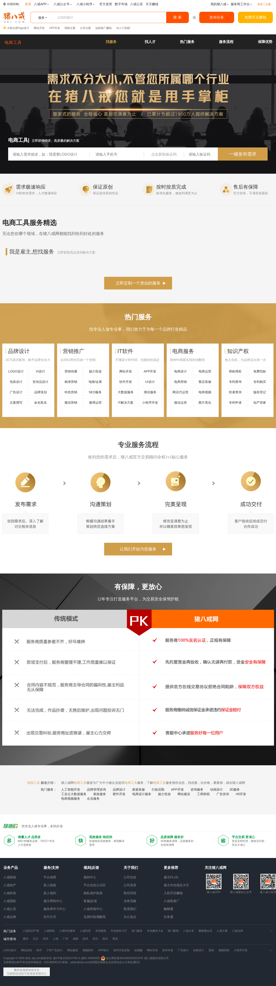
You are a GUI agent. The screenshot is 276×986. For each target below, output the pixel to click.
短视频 (138, 950)
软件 (39, 950)
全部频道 (100, 930)
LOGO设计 (16, 371)
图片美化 (205, 402)
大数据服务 (126, 392)
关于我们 (131, 868)
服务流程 (226, 42)
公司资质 (130, 885)
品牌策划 (40, 392)
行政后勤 (158, 789)
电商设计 (180, 371)
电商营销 (180, 382)
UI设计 (150, 382)
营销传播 (71, 371)
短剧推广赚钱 (103, 28)
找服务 (111, 42)
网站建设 (184, 794)
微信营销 (71, 402)
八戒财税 (9, 877)
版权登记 (259, 392)
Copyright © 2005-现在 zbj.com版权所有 (27, 958)
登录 (260, 4)
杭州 (85, 938)
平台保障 (49, 877)
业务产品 (10, 868)
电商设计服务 (141, 794)
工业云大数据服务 (73, 794)
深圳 (45, 938)
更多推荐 (171, 868)
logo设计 (24, 28)
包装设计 (16, 382)
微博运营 (95, 402)
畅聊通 (168, 909)
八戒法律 (9, 917)
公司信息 (130, 877)
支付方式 (49, 917)
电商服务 (183, 351)
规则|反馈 (91, 868)
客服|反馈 (90, 901)
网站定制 (26, 950)
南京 (105, 938)
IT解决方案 (125, 402)
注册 (268, 4)
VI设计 (40, 371)
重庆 (25, 938)
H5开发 (241, 794)
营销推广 (73, 351)
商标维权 (235, 371)
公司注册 (85, 28)
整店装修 (205, 382)
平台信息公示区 (95, 885)
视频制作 (88, 950)
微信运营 (180, 402)
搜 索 (177, 17)
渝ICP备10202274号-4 (66, 958)
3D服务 (235, 789)
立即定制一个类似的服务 (138, 283)
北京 (35, 938)
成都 (75, 938)
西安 (115, 938)
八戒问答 (85, 930)
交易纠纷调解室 (95, 917)
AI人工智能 (123, 28)
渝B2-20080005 (90, 958)
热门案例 (173, 930)
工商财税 (203, 794)
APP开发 (54, 28)
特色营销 (71, 392)
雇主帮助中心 (52, 901)
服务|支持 (51, 868)
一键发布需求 (242, 154)
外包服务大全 (155, 930)
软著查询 (235, 392)
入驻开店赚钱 (173, 893)
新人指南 (49, 885)
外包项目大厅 (119, 930)
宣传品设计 (40, 382)
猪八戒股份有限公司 (156, 958)
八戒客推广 (172, 901)
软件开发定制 (121, 950)
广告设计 (16, 392)
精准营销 (71, 382)
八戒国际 (9, 901)
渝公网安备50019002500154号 (122, 958)
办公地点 (130, 917)
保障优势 (265, 42)
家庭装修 (138, 789)
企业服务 (93, 798)
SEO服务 (95, 392)
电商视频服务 (70, 798)
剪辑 (211, 950)
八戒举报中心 (93, 909)
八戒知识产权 (31, 930)
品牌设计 (19, 351)
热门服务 (187, 42)
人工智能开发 (70, 789)
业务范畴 (130, 901)
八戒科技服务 (67, 930)
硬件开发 (119, 794)
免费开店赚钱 (255, 17)
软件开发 (125, 382)
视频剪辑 (223, 950)
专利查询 (235, 382)
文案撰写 (16, 402)
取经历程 (130, 893)
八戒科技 (9, 893)
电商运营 (205, 371)
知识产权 (238, 351)
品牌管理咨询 (96, 789)
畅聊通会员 (205, 930)
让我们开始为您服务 (138, 549)
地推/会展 (95, 382)
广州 (65, 938)
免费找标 (259, 371)
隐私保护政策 (93, 893)
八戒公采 (9, 909)
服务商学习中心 (54, 909)
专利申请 (235, 402)
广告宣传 (222, 794)
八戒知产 (9, 885)
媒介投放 (95, 371)
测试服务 (150, 392)
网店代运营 (180, 392)
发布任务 (216, 17)
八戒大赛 (222, 930)
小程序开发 (150, 402)
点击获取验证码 (164, 154)
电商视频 (205, 392)
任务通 (168, 917)
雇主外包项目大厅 (176, 885)
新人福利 (49, 893)
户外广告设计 (54, 950)
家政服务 (99, 794)
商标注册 (70, 28)
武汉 (95, 938)
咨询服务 (197, 789)
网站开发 (39, 28)
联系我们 (130, 909)
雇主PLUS (171, 877)
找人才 (150, 42)
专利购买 (259, 382)
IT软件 (125, 351)
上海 (55, 938)
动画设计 (216, 789)
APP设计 (103, 950)
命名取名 (40, 402)
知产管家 (259, 402)
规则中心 (90, 877)
